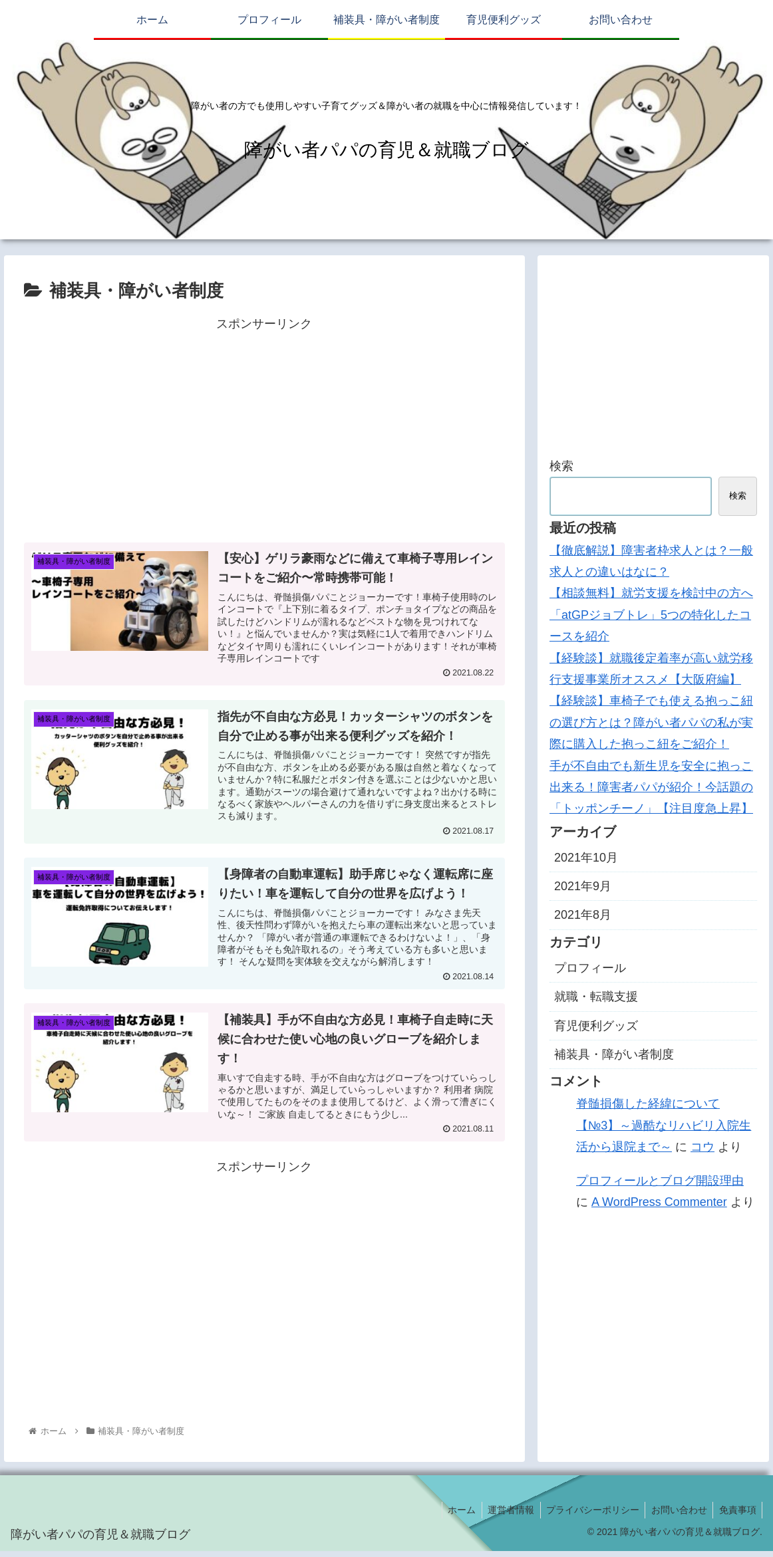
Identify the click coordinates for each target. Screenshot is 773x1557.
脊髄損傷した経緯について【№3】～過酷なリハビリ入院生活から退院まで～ (663, 1125)
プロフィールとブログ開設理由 (660, 1180)
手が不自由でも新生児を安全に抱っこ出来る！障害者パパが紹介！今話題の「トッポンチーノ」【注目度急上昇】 (651, 787)
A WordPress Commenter (659, 1202)
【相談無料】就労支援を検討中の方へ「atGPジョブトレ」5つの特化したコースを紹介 (651, 614)
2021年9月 (582, 886)
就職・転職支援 (596, 996)
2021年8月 (582, 914)
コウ (702, 1146)
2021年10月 (586, 857)
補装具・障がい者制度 (614, 1054)
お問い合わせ (676, 1515)
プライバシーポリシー (587, 1515)
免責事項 (736, 1515)
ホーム (452, 1515)
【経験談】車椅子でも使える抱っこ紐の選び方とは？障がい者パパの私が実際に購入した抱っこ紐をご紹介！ (651, 722)
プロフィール (590, 968)
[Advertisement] (264, 427)
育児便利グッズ (596, 1025)
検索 (561, 466)
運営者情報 (503, 1515)
